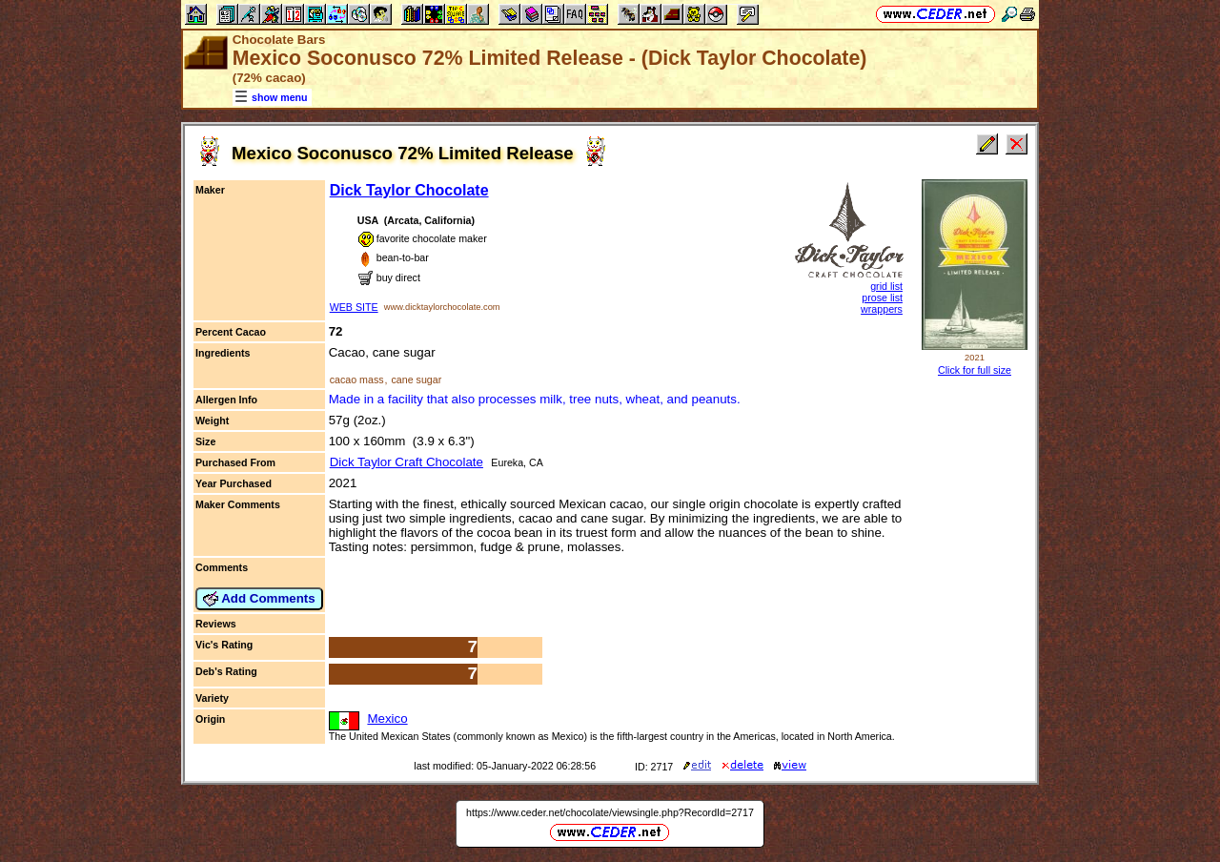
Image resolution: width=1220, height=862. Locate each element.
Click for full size (974, 370)
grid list (886, 286)
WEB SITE (354, 307)
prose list (882, 297)
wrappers (882, 309)
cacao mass (357, 379)
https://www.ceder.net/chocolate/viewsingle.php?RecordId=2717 (610, 812)
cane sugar (416, 379)
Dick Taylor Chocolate (409, 190)
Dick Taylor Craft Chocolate (406, 462)
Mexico (387, 718)
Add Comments (259, 598)
